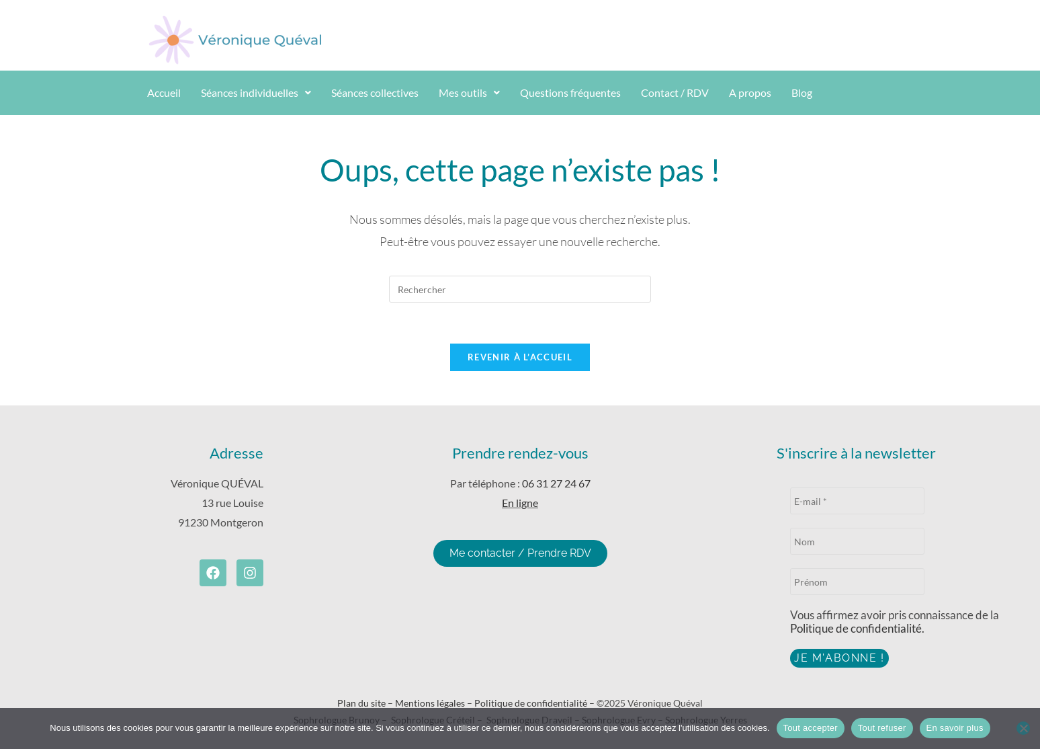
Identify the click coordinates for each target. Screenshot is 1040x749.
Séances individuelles (256, 92)
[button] (256, 92)
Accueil (164, 92)
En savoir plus (955, 728)
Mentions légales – (434, 703)
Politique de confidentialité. (857, 628)
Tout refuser (882, 728)
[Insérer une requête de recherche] (520, 289)
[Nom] (857, 541)
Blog (801, 92)
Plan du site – (366, 703)
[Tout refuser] (1023, 728)
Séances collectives (375, 92)
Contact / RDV (675, 92)
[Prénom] (857, 581)
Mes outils (469, 92)
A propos (750, 92)
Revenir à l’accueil (520, 357)
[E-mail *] (857, 500)
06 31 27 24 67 (556, 483)
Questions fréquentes (570, 92)
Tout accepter (810, 728)
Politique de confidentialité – (535, 703)
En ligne (520, 502)
